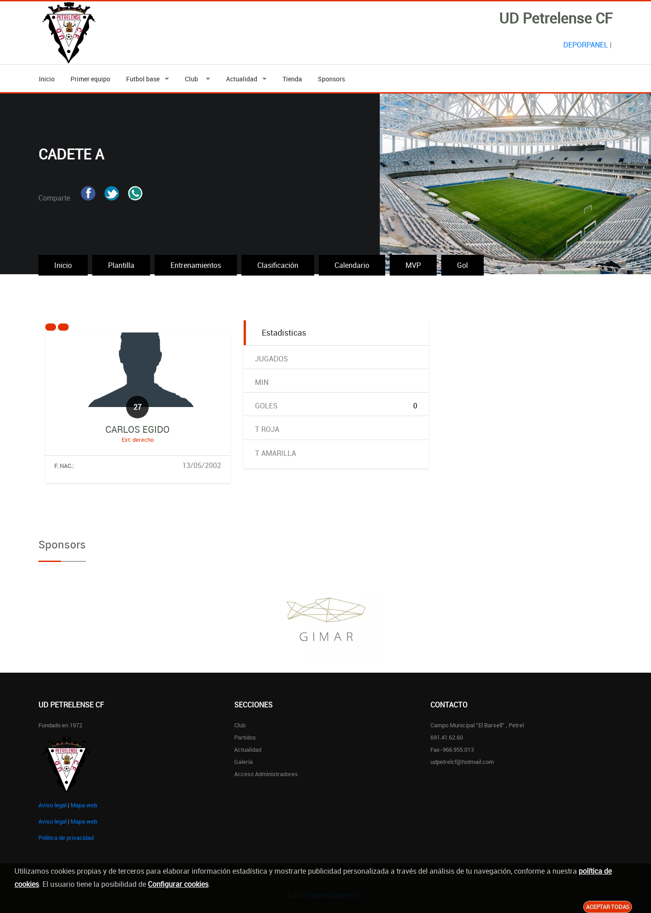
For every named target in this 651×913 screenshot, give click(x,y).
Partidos (245, 737)
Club (193, 79)
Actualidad (241, 79)
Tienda (292, 79)
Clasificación (277, 265)
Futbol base (143, 79)
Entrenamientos (195, 265)
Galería (243, 762)
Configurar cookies (178, 884)
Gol (462, 265)
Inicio (47, 79)
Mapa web (84, 805)
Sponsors (331, 79)
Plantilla (121, 265)
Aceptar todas (607, 907)
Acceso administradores (266, 774)
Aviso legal (52, 805)
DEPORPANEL (585, 45)
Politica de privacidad (66, 837)
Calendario (352, 265)
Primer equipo (90, 79)
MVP (413, 265)
